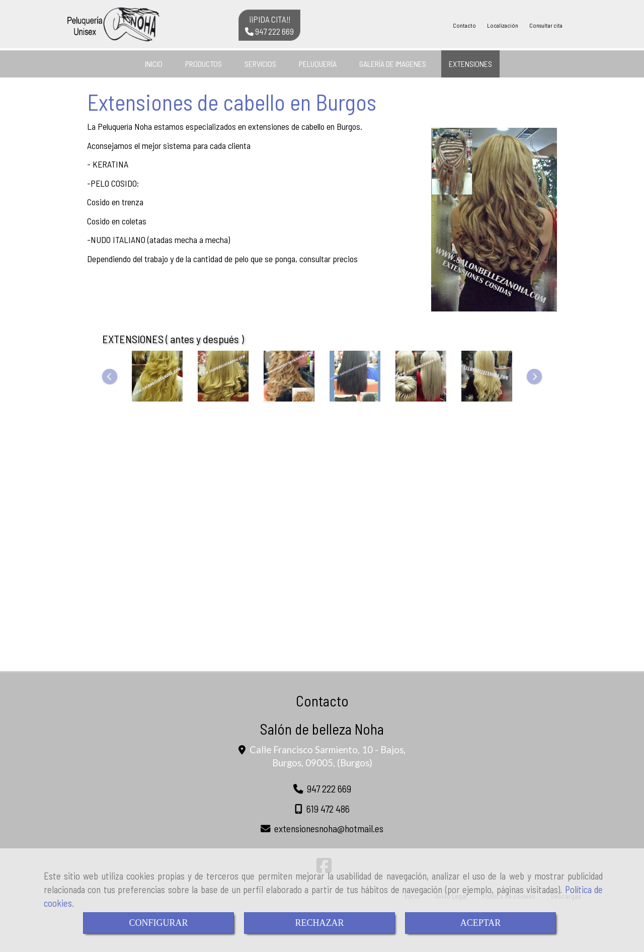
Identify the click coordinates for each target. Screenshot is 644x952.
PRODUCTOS (203, 63)
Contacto (464, 25)
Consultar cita (545, 25)
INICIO (154, 63)
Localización (502, 25)
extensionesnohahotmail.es (328, 828)
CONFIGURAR (158, 923)
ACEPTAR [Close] (480, 923)
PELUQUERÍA (318, 63)
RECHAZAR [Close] (319, 923)
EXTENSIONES (470, 63)
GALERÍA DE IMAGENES (392, 63)
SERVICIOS (260, 63)
